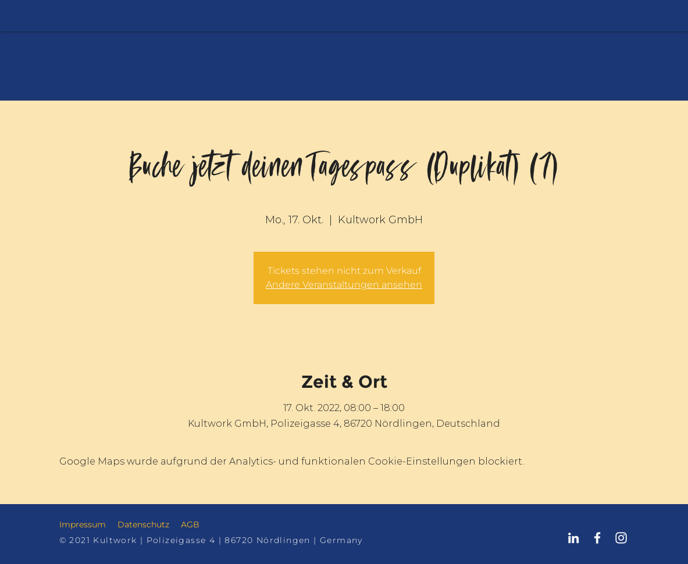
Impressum (82, 524)
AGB (190, 524)
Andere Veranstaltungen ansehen (344, 284)
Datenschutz (143, 524)
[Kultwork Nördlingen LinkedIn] (573, 537)
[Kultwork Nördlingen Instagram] (621, 537)
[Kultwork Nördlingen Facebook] (597, 537)
